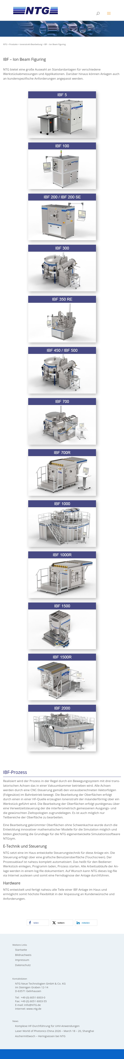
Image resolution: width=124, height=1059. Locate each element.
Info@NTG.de (32, 1005)
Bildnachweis (23, 955)
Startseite (21, 949)
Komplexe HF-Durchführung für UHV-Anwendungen (47, 1026)
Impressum (22, 960)
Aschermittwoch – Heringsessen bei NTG (40, 1036)
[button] (38, 923)
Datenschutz (23, 965)
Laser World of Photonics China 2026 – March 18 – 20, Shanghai (54, 1031)
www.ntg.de (34, 1008)
